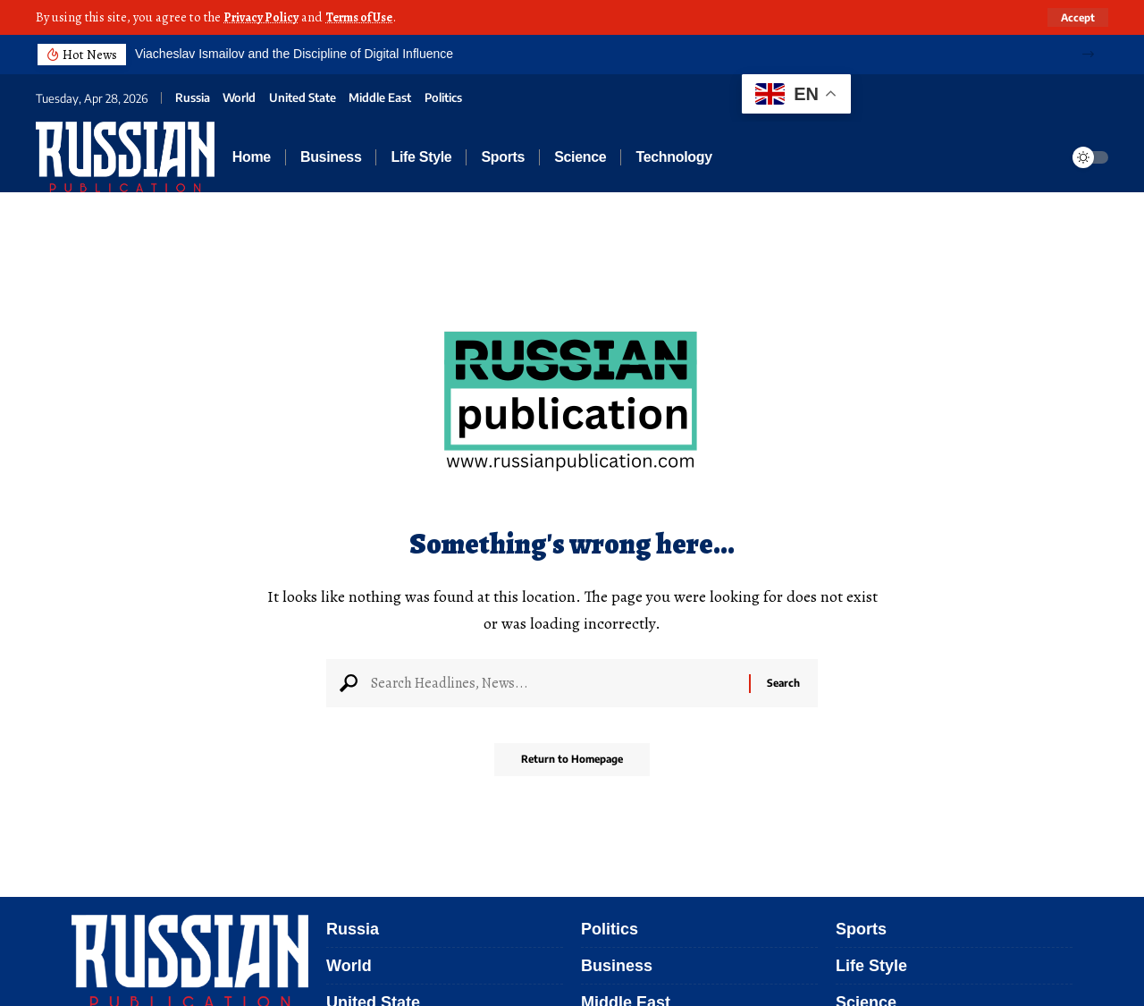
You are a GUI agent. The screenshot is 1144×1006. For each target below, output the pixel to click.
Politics (443, 97)
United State (302, 97)
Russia (192, 97)
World (239, 97)
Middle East (380, 97)
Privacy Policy (263, 17)
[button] (1088, 54)
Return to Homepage (572, 766)
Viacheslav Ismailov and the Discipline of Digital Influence (294, 53)
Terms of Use (367, 17)
